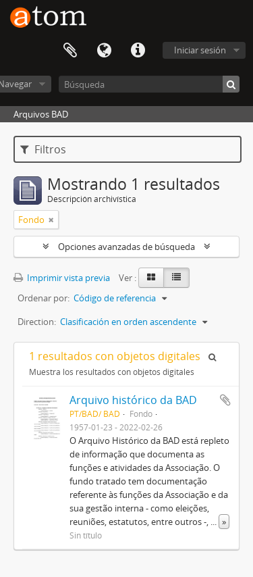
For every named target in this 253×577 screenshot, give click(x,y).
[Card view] (151, 278)
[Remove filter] (51, 219)
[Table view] (176, 278)
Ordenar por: (43, 298)
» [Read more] (224, 522)
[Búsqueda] (149, 84)
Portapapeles (70, 51)
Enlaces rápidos (137, 51)
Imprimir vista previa (61, 278)
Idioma (104, 51)
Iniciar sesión (200, 50)
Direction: (37, 322)
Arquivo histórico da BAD (133, 400)
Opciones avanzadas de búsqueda (126, 247)
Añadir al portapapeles (225, 400)
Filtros (43, 149)
